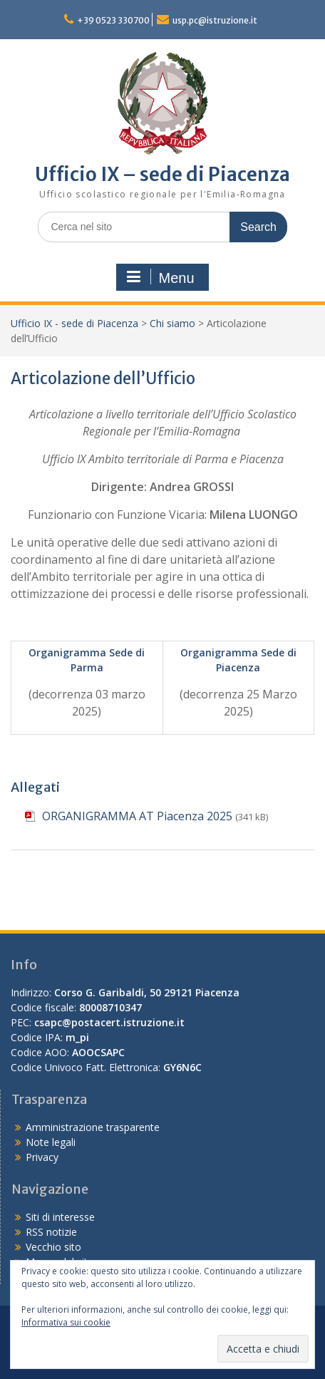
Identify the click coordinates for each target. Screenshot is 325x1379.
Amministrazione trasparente (93, 1127)
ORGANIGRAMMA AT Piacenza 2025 (137, 816)
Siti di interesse (60, 1217)
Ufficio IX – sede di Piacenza (162, 174)
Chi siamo (172, 323)
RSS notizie (51, 1232)
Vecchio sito (53, 1247)
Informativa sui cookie (65, 1322)
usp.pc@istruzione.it (214, 20)
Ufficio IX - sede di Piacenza (74, 323)
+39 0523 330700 (113, 20)
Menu (160, 277)
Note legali (51, 1142)
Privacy (42, 1157)
